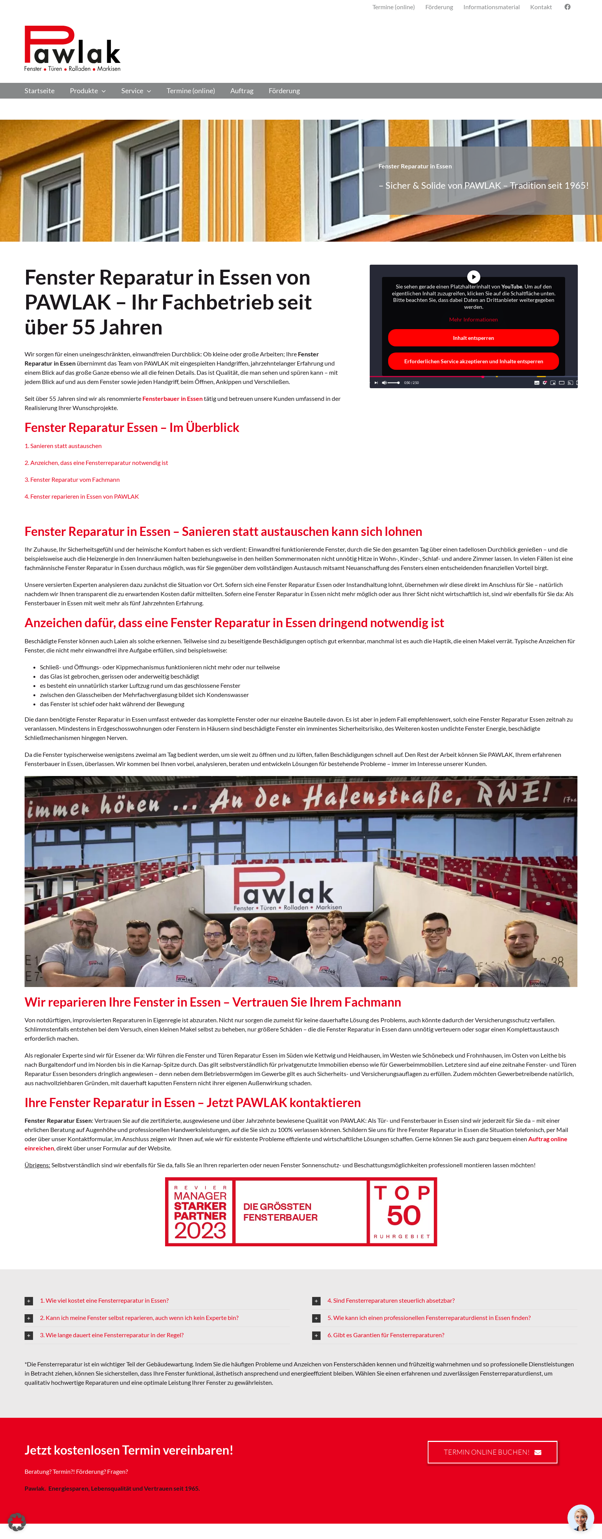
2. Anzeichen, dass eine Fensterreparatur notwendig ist (96, 462)
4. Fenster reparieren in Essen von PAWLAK (82, 496)
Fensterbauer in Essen (172, 398)
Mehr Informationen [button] (473, 319)
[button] (157, 1300)
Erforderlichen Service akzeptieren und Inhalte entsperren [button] (473, 361)
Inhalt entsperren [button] (473, 337)
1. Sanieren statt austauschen (63, 445)
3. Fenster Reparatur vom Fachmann (72, 479)
